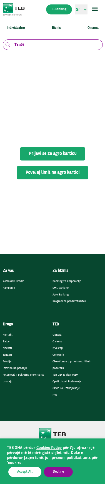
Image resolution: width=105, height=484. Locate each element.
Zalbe (6, 341)
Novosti (7, 348)
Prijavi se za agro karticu (52, 154)
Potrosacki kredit (13, 281)
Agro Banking (60, 295)
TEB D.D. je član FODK (65, 375)
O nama (57, 341)
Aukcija (7, 361)
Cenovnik (58, 355)
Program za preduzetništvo (69, 301)
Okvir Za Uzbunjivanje (66, 388)
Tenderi (7, 355)
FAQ (54, 395)
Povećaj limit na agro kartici (52, 173)
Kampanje (9, 288)
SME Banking (60, 288)
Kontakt (7, 335)
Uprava (56, 335)
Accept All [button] (24, 471)
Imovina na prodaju (15, 368)
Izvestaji (57, 348)
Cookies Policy (49, 448)
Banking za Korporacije (66, 281)
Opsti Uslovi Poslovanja (66, 381)
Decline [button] (58, 471)
